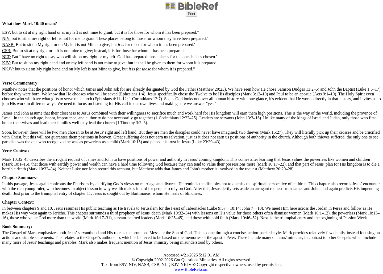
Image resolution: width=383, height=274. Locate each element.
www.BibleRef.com (192, 269)
